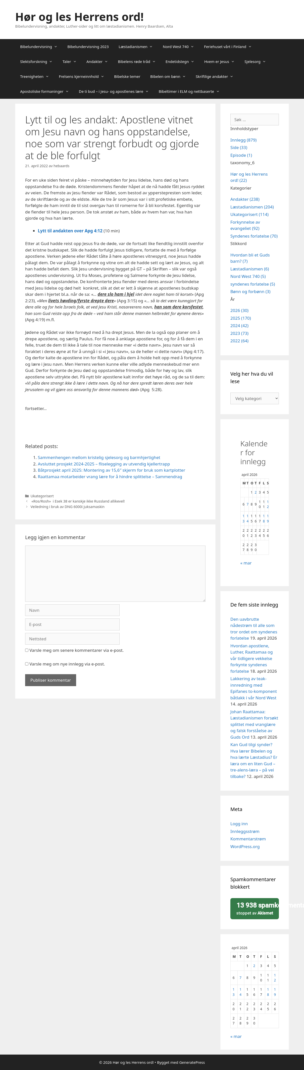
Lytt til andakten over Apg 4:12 (70, 231)
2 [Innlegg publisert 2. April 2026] (256, 492)
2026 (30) (239, 310)
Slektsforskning (38, 61)
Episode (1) (241, 155)
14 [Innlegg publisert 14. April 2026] (248, 518)
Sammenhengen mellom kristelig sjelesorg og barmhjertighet (99, 457)
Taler (71, 61)
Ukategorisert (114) (249, 214)
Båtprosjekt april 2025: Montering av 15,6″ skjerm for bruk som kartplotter (111, 470)
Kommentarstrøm (248, 839)
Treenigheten (37, 76)
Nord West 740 (181, 46)
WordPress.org (245, 846)
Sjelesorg (258, 61)
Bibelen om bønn (170, 76)
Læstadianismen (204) (252, 207)
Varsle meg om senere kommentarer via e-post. (76, 650)
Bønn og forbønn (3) (250, 291)
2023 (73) (239, 333)
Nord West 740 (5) (248, 276)
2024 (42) (239, 325)
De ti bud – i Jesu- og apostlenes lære (116, 91)
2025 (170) (240, 318)
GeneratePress (192, 1062)
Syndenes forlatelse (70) (254, 236)
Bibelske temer (127, 76)
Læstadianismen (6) (249, 269)
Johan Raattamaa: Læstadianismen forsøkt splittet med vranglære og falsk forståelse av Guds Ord (254, 724)
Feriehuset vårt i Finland (230, 46)
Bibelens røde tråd (139, 61)
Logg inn (239, 823)
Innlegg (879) (243, 140)
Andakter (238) (244, 199)
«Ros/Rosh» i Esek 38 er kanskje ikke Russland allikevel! (78, 501)
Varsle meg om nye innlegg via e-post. (67, 664)
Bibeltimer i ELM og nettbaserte (192, 91)
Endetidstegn (182, 61)
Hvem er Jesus (222, 61)
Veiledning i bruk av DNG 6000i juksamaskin (68, 506)
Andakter (100, 61)
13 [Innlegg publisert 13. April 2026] (244, 518)
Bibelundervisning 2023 (88, 46)
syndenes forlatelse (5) (252, 284)
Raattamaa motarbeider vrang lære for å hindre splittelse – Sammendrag (110, 476)
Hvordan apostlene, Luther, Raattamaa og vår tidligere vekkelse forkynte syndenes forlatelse (251, 658)
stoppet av (256, 908)
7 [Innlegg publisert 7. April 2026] (248, 504)
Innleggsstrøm (244, 831)
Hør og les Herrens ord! (79, 16)
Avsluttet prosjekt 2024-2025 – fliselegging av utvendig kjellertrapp (104, 464)
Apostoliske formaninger (47, 91)
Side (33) (238, 147)
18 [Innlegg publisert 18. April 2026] (264, 518)
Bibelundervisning (41, 46)
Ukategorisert (42, 496)
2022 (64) (239, 341)
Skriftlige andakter (217, 76)
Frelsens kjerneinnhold (84, 76)
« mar (246, 563)
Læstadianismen (138, 46)
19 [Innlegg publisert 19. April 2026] (268, 518)
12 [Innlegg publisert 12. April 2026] (268, 504)
